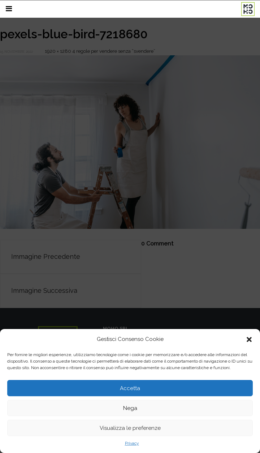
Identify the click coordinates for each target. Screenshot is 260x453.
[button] (249, 435)
